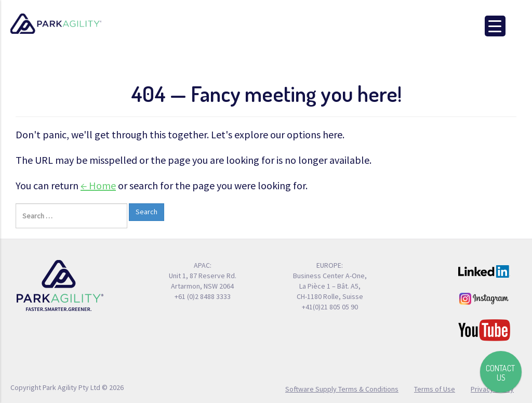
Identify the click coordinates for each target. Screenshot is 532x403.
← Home (98, 185)
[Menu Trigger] (495, 26)
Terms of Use (434, 388)
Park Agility (55, 24)
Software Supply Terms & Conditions (341, 388)
